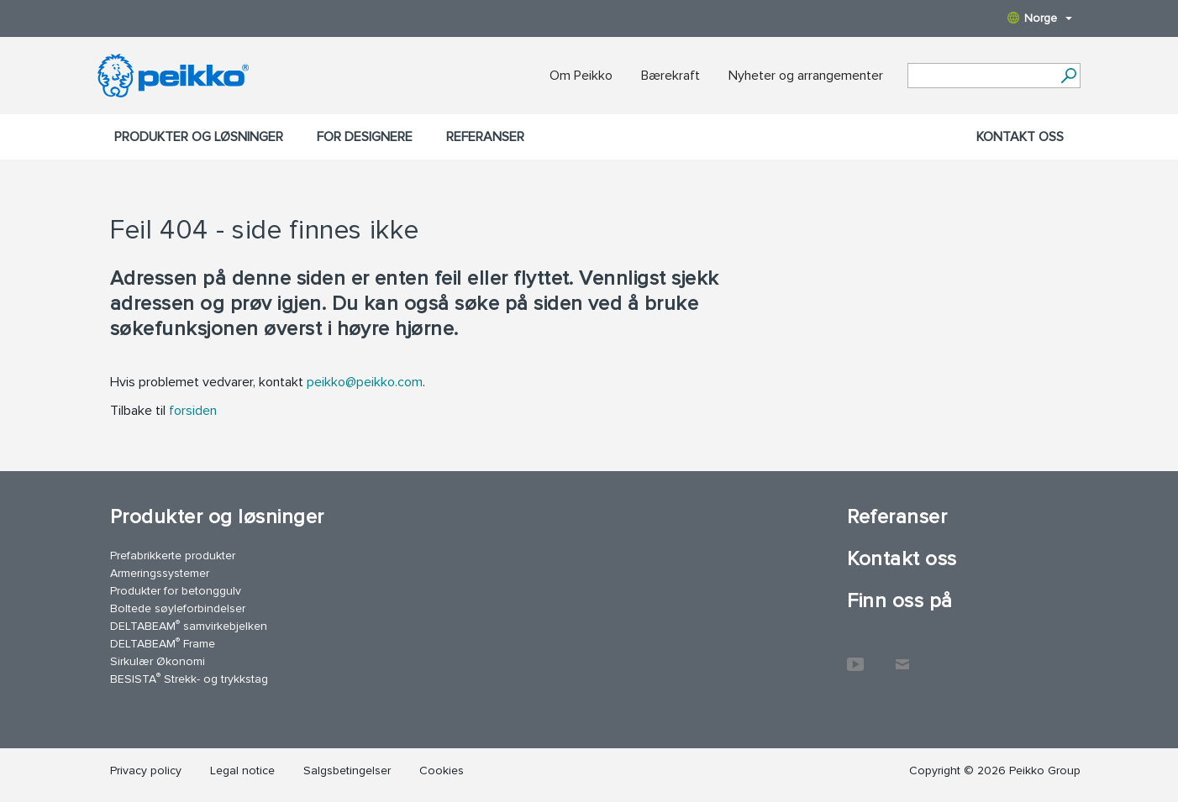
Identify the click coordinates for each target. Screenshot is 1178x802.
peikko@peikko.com (365, 382)
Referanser (485, 136)
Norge (1039, 18)
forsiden (193, 410)
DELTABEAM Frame (162, 643)
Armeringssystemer (159, 573)
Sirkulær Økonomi (157, 661)
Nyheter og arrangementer (805, 75)
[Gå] (1068, 75)
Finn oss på (899, 601)
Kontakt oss (1020, 136)
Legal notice (242, 770)
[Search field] (981, 76)
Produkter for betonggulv (175, 591)
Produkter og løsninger (198, 136)
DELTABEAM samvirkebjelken (188, 625)
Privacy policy (145, 770)
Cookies (441, 770)
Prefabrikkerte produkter (172, 555)
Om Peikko (581, 75)
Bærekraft (670, 75)
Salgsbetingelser (347, 770)
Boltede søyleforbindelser (177, 608)
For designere (365, 136)
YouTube (855, 655)
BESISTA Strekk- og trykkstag (189, 678)
